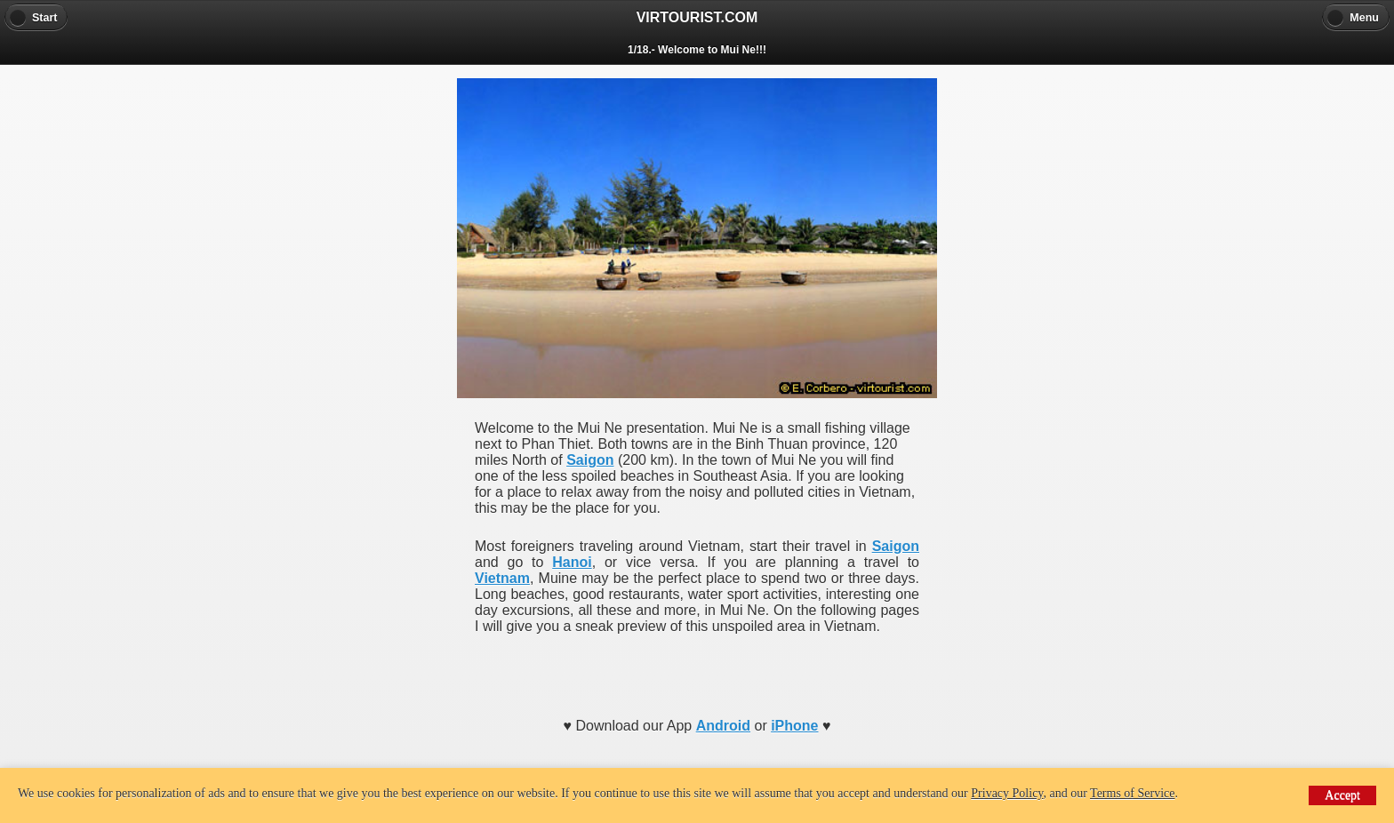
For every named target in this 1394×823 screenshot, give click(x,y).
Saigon (589, 459)
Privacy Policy (1007, 793)
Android (723, 725)
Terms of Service (1132, 793)
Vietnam (502, 578)
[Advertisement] (697, 670)
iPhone (794, 725)
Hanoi (571, 562)
